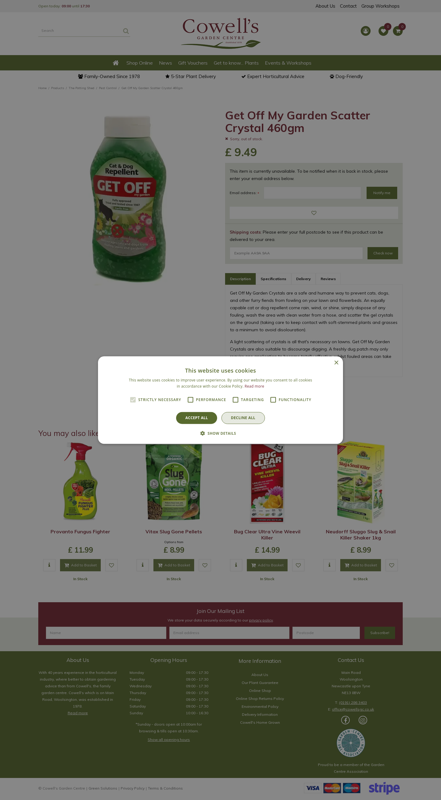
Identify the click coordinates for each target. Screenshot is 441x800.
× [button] (336, 362)
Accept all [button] (196, 417)
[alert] (220, 400)
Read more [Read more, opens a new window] (254, 386)
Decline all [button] (243, 417)
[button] (220, 433)
